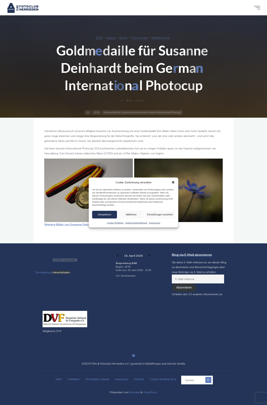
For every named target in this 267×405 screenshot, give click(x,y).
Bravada (134, 392)
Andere (111, 38)
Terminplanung (44, 272)
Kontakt (139, 379)
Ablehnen (131, 214)
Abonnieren (184, 287)
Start (59, 379)
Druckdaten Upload (97, 379)
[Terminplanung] (65, 260)
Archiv (123, 38)
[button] (173, 182)
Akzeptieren (104, 214)
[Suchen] (208, 380)
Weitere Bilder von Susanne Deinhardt (70, 224)
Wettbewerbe (161, 38)
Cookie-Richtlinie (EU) (163, 379)
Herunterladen (61, 272)
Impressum (154, 223)
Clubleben (74, 379)
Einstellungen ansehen (160, 214)
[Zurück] (117, 255)
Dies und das (139, 38)
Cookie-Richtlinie (115, 223)
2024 (99, 38)
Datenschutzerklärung (136, 223)
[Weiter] (149, 255)
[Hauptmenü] (257, 7)
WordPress (150, 392)
